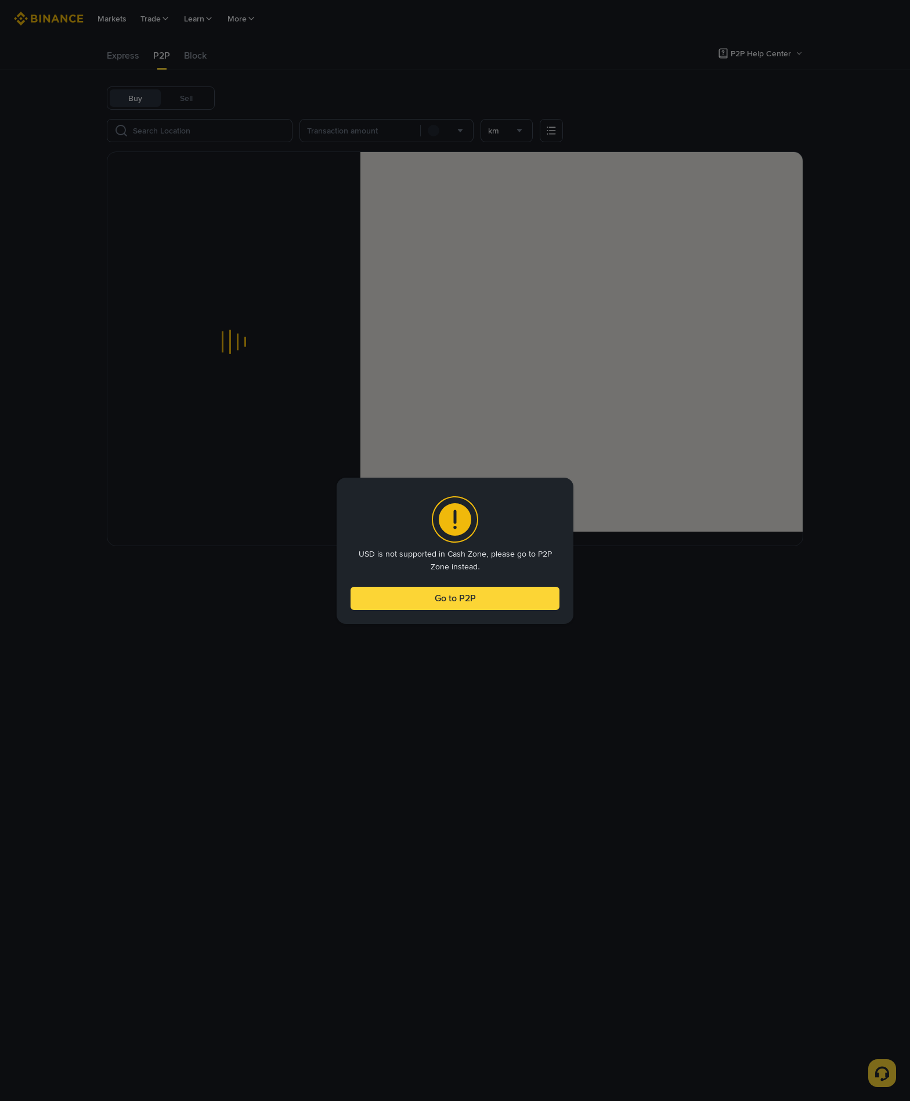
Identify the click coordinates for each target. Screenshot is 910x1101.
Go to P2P (455, 600)
